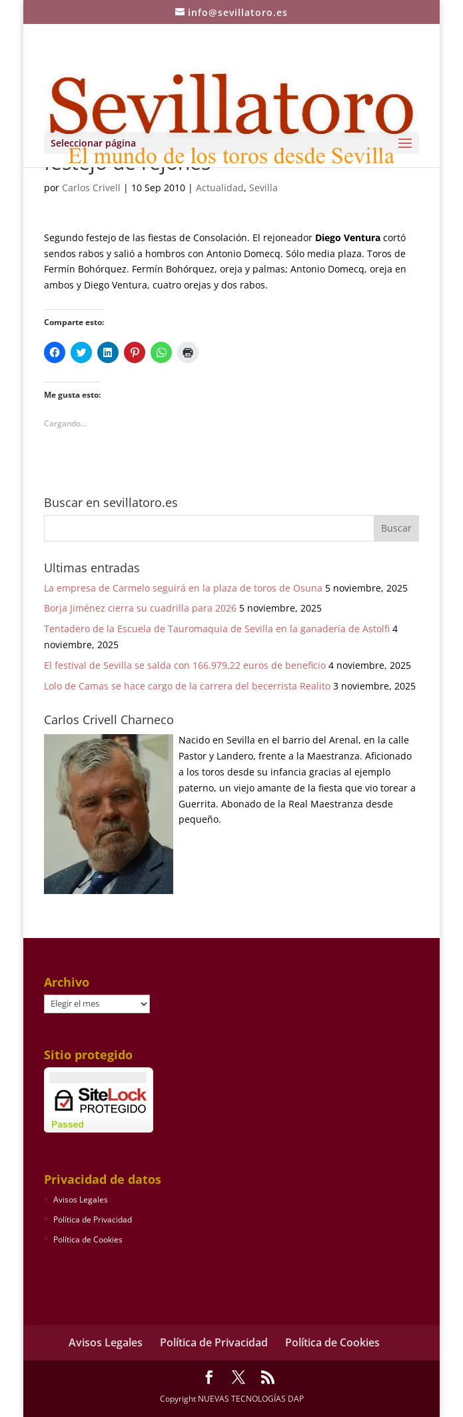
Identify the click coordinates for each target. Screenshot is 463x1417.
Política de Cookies (88, 1239)
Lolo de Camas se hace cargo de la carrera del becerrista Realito (187, 686)
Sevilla (263, 187)
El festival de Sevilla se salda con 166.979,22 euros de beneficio (185, 665)
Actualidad (220, 187)
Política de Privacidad (92, 1219)
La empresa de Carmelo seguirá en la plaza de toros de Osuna (183, 588)
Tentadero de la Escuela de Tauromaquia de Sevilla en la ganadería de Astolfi (217, 628)
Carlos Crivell (91, 187)
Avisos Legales (80, 1199)
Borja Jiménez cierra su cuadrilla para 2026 (140, 608)
